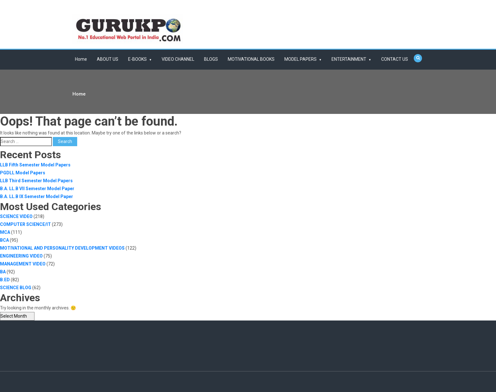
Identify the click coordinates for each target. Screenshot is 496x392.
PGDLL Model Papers (22, 172)
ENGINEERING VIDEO (21, 255)
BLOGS (211, 59)
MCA (5, 232)
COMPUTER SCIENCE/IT (25, 224)
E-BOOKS (137, 59)
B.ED (5, 279)
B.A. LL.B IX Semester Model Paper (36, 196)
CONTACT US (394, 59)
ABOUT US (107, 59)
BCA (4, 240)
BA (3, 271)
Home (81, 59)
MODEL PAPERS (300, 59)
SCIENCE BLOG (15, 287)
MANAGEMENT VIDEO (23, 263)
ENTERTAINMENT (349, 59)
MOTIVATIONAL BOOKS (251, 59)
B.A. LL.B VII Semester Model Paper (37, 188)
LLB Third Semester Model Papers (36, 180)
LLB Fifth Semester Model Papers (35, 164)
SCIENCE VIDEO (16, 216)
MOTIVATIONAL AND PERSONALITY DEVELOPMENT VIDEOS (62, 248)
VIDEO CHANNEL (178, 59)
